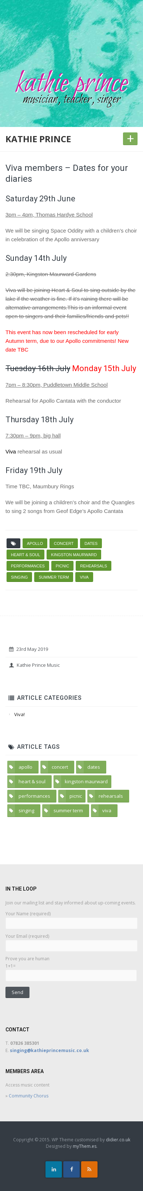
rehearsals (93, 566)
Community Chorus (28, 1096)
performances (28, 566)
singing (19, 577)
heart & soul (25, 555)
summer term (54, 577)
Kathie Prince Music (34, 665)
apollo (35, 543)
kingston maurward (74, 555)
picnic (62, 566)
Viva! (19, 714)
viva (84, 577)
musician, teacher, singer (71, 99)
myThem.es (84, 1146)
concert (64, 543)
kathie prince (71, 84)
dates (91, 543)
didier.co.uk (118, 1140)
